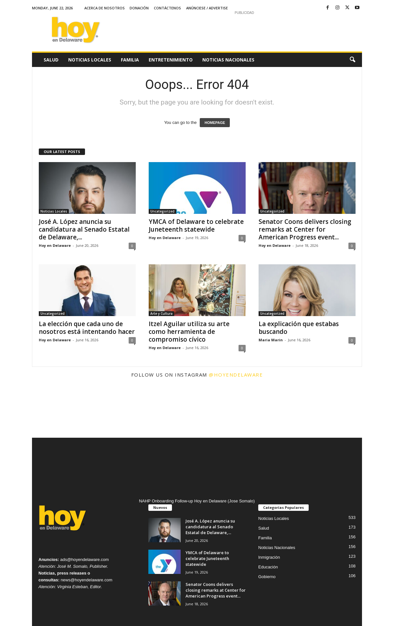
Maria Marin (271, 339)
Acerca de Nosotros (104, 7)
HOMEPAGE (215, 123)
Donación (139, 7)
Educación (268, 567)
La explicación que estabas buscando (299, 328)
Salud (51, 60)
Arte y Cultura (161, 313)
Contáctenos (167, 7)
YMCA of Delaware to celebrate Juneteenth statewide (196, 225)
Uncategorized (162, 211)
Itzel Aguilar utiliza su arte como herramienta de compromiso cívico (189, 332)
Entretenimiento (171, 60)
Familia (130, 60)
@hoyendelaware (236, 374)
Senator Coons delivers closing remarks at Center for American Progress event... (305, 229)
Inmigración (269, 557)
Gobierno (266, 576)
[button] (352, 60)
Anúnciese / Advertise (207, 7)
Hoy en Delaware (55, 245)
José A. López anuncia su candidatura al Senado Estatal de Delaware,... (84, 229)
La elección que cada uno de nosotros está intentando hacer (87, 328)
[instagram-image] (59, 410)
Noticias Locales (89, 60)
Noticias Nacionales (228, 60)
